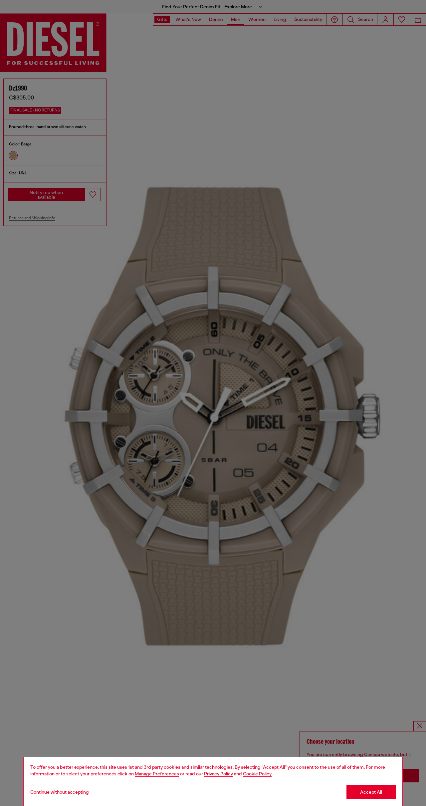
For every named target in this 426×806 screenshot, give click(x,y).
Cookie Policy (257, 773)
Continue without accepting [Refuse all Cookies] (59, 792)
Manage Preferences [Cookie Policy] (157, 773)
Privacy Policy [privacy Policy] (218, 773)
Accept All (371, 792)
